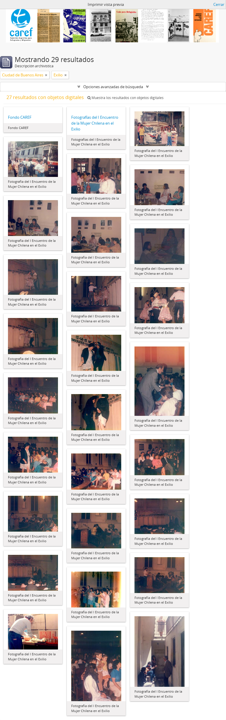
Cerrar (218, 4)
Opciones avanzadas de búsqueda (113, 86)
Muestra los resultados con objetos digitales (125, 97)
